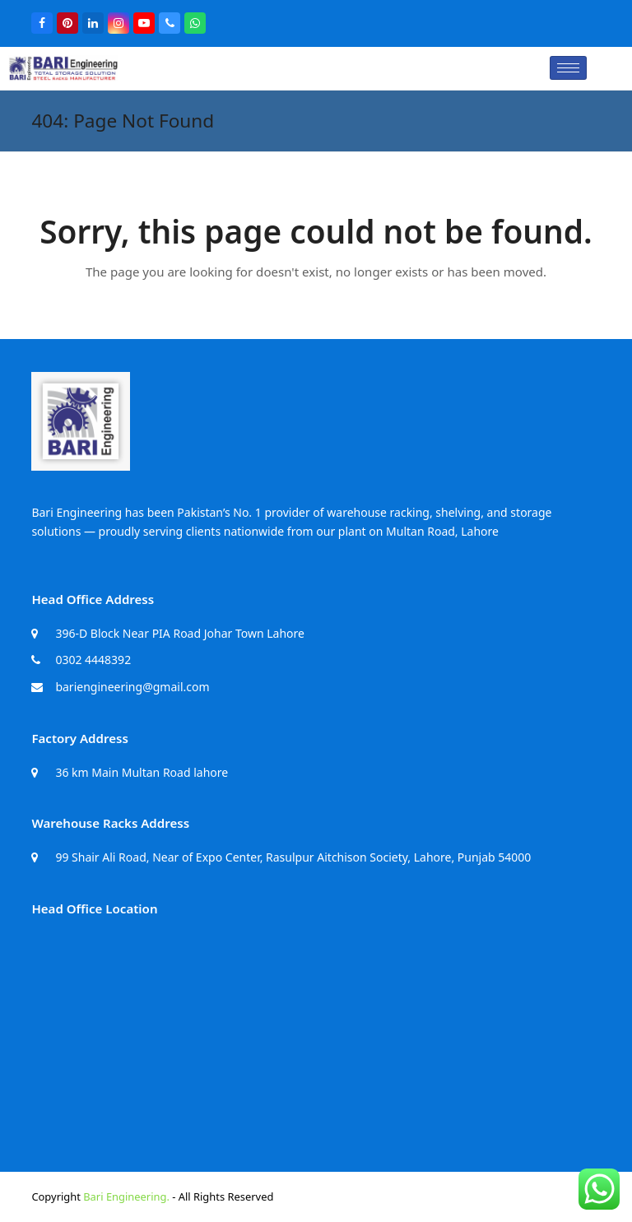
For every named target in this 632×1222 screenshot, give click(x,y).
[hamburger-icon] (568, 68)
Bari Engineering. (126, 1196)
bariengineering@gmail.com (132, 687)
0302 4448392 (93, 659)
